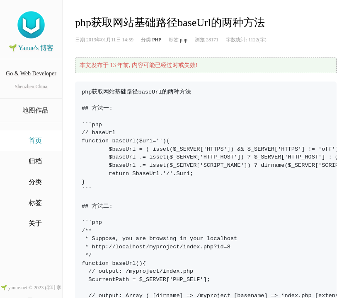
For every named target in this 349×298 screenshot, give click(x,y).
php (183, 40)
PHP (156, 40)
